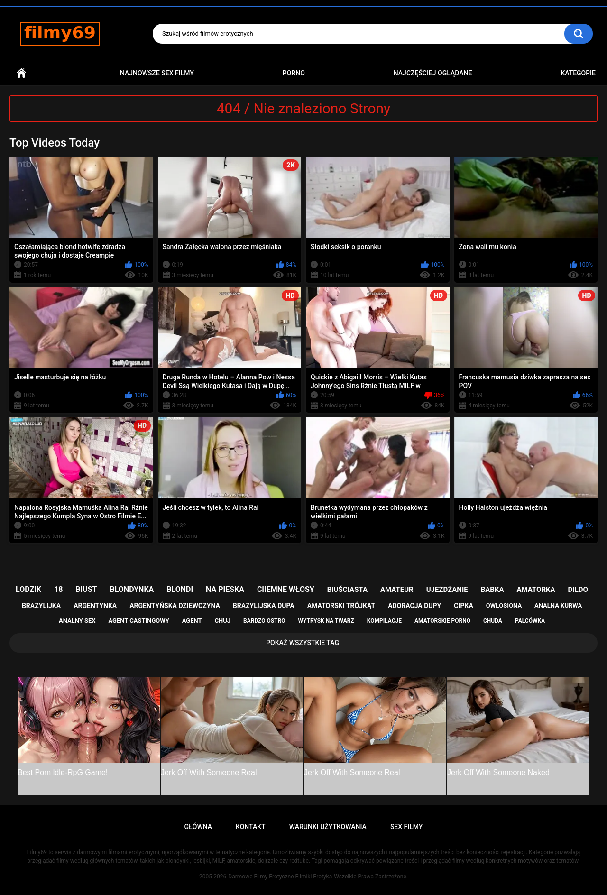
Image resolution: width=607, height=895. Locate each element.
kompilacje (384, 621)
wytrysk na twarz (326, 621)
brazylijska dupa (263, 605)
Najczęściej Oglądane (433, 73)
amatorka (535, 589)
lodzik (28, 589)
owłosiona (504, 605)
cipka (463, 605)
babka (492, 589)
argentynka (95, 605)
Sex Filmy (406, 826)
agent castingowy (138, 620)
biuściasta (347, 589)
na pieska (225, 589)
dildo (578, 589)
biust (86, 589)
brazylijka (41, 605)
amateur (397, 589)
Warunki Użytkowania (328, 826)
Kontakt (251, 826)
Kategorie (578, 73)
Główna (21, 73)
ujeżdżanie (447, 589)
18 (58, 589)
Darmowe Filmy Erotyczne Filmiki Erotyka (280, 876)
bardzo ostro (264, 621)
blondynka (132, 589)
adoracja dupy (414, 605)
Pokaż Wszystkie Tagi (303, 642)
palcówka (530, 621)
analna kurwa (558, 605)
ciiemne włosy (285, 589)
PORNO (294, 73)
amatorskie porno (442, 621)
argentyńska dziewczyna (174, 605)
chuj (223, 620)
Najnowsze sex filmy (157, 73)
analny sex (77, 620)
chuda (492, 621)
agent (192, 620)
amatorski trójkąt (341, 605)
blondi (179, 589)
